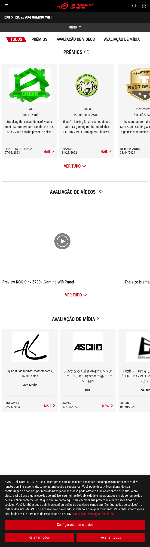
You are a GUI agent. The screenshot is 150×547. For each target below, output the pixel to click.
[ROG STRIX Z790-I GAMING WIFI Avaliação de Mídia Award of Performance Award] (106, 151)
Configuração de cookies (75, 524)
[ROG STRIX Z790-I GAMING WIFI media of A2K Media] (49, 406)
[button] (6, 6)
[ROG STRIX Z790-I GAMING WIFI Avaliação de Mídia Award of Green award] (49, 151)
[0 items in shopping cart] (143, 6)
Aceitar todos (111, 537)
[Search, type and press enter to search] (134, 6)
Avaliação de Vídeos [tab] (76, 39)
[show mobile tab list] (75, 27)
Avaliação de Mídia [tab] (122, 39)
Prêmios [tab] (39, 39)
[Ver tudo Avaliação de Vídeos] (76, 295)
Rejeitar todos (39, 537)
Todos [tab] (16, 39)
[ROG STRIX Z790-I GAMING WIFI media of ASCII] (107, 406)
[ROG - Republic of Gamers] (75, 5)
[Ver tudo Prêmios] (75, 166)
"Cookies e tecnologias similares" (93, 514)
